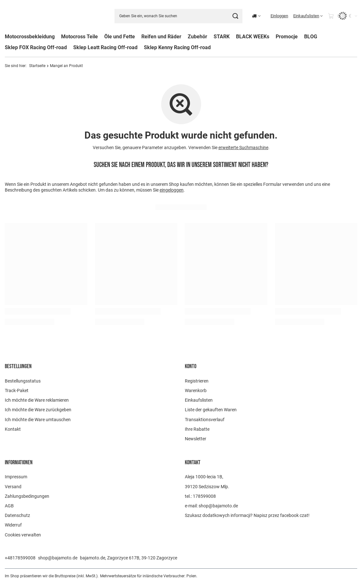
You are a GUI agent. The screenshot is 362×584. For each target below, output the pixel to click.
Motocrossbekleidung (30, 37)
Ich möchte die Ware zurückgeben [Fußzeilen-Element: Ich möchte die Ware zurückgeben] (38, 409)
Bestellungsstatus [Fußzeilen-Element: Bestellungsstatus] (23, 380)
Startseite (37, 66)
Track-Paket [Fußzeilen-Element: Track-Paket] (16, 390)
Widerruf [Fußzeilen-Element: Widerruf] (13, 524)
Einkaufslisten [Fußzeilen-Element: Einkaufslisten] (199, 400)
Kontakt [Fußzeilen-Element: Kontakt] (13, 429)
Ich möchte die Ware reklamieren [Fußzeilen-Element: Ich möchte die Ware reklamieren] (37, 400)
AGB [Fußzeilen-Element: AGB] (9, 505)
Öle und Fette (119, 37)
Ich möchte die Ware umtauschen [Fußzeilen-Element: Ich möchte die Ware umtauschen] (38, 419)
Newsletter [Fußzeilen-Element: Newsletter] (195, 438)
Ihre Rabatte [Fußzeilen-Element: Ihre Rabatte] (197, 429)
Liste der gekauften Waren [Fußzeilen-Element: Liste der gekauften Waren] (211, 409)
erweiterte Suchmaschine (243, 147)
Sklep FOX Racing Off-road (36, 47)
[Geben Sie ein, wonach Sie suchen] (178, 16)
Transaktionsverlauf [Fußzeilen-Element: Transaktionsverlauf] (204, 419)
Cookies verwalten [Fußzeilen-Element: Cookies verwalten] (23, 534)
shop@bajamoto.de (57, 557)
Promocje (287, 37)
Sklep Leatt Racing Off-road (105, 47)
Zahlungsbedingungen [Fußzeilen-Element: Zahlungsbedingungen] (27, 496)
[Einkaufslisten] (308, 16)
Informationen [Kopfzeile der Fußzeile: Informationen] (19, 462)
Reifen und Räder (161, 37)
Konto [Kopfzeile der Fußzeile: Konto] (190, 366)
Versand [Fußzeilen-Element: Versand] (13, 486)
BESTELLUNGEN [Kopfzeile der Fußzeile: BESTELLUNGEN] (18, 366)
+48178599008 (20, 557)
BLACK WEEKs (252, 37)
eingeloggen (172, 190)
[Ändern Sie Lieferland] (256, 16)
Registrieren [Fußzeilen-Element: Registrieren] (197, 380)
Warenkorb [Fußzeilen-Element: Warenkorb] (196, 390)
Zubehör (197, 37)
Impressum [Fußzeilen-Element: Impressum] (16, 476)
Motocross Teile (79, 37)
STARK (222, 37)
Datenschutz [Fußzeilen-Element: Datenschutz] (17, 515)
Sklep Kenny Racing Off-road (177, 47)
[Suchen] (235, 16)
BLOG (310, 37)
